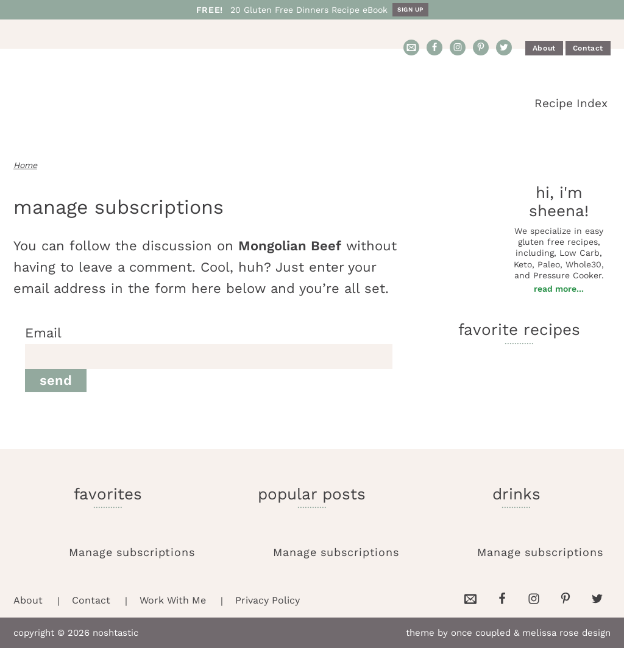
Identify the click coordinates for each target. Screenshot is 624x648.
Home (25, 165)
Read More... (559, 289)
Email (43, 332)
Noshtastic (123, 103)
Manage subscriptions (132, 552)
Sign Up (410, 9)
